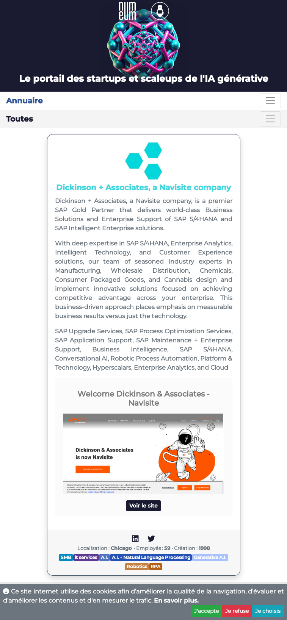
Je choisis (268, 611)
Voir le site (143, 505)
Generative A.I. (210, 557)
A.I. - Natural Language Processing (151, 557)
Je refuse (237, 611)
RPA (155, 566)
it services (86, 557)
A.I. (104, 557)
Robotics (137, 566)
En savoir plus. (176, 600)
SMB (66, 557)
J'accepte (206, 611)
